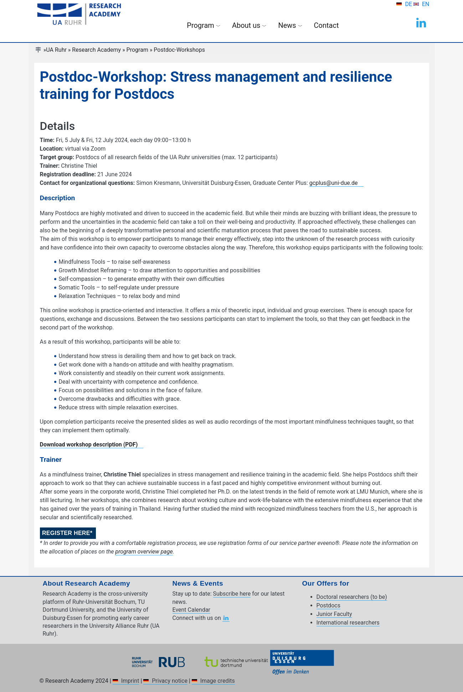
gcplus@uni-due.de (333, 183)
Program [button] (204, 25)
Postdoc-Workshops (179, 49)
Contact (326, 25)
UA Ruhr (56, 49)
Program (137, 49)
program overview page (144, 551)
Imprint (130, 680)
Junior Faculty (334, 614)
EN (425, 4)
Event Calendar (192, 609)
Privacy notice (169, 680)
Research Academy (96, 49)
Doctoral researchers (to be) (352, 596)
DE (409, 4)
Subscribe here (232, 593)
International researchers (348, 622)
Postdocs (328, 605)
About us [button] (249, 25)
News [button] (290, 25)
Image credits (217, 680)
